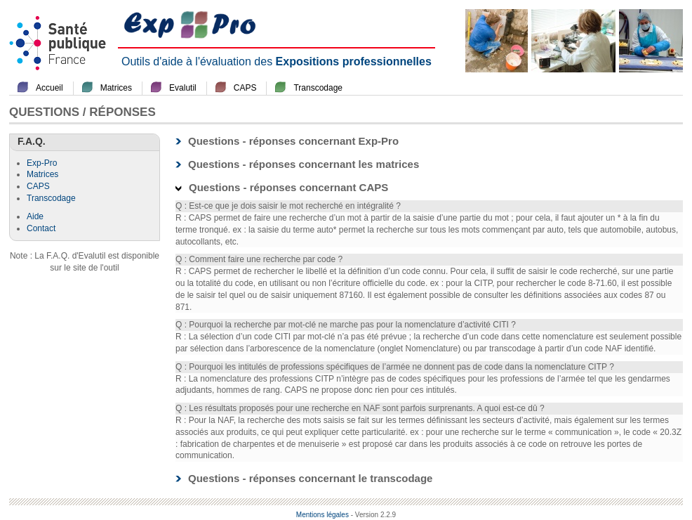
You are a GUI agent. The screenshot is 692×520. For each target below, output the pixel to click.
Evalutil (183, 88)
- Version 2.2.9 (373, 515)
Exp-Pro (42, 163)
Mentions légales (322, 515)
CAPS (245, 88)
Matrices (116, 88)
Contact (41, 228)
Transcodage (317, 88)
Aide (35, 216)
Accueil (49, 88)
